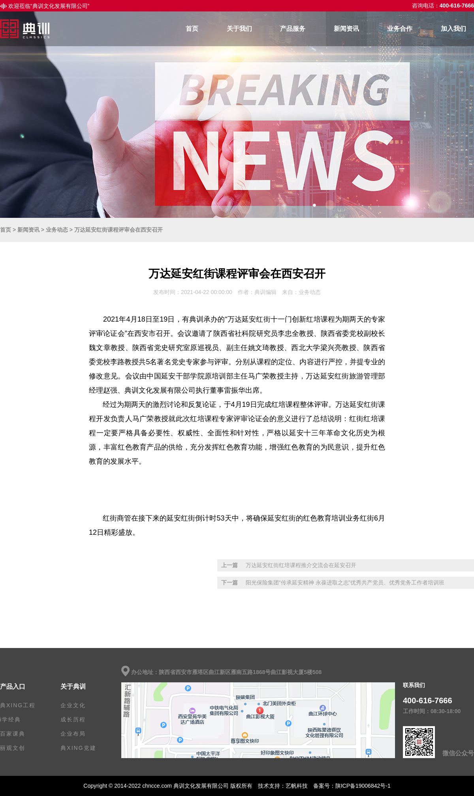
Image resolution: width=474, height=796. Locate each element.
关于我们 (239, 28)
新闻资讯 (346, 28)
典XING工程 (18, 705)
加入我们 (453, 28)
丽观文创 (12, 748)
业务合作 (399, 28)
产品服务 (292, 28)
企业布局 (73, 733)
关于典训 (73, 686)
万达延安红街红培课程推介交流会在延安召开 (301, 565)
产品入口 (12, 686)
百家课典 (12, 733)
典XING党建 (78, 748)
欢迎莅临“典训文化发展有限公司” (48, 6)
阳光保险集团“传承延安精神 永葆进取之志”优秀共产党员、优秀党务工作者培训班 (345, 582)
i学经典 (10, 719)
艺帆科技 (297, 786)
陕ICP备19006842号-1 (363, 786)
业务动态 (57, 230)
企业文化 (73, 705)
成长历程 (73, 719)
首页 (192, 28)
